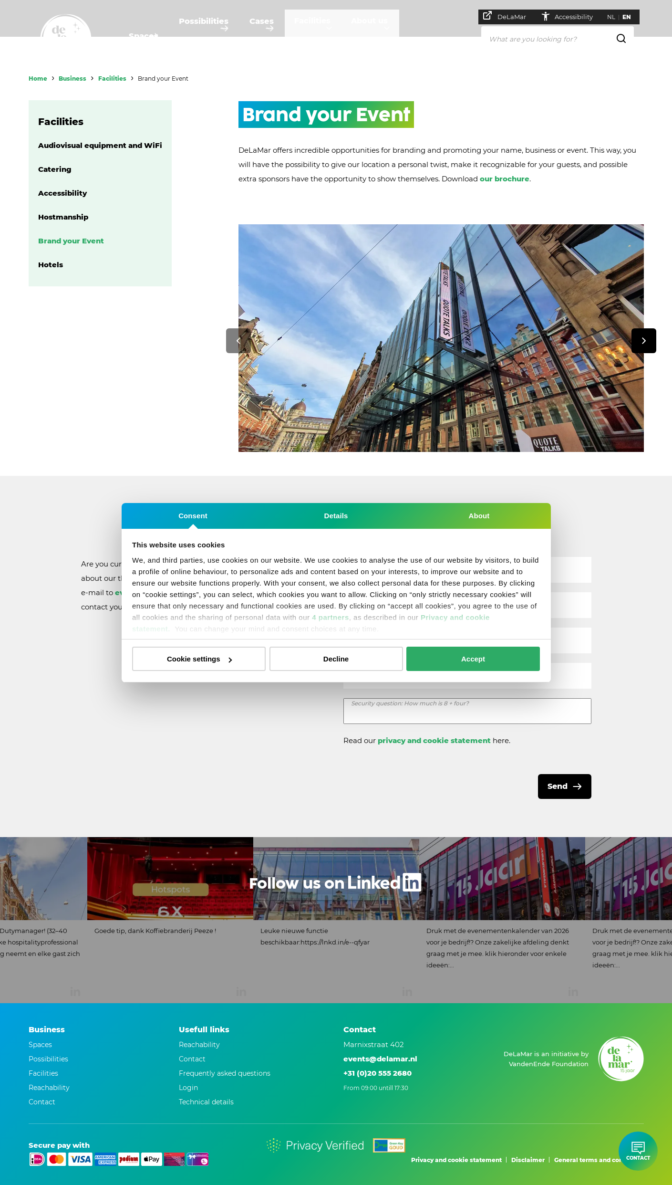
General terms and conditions (599, 1160)
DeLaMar (509, 16)
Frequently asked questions (224, 1073)
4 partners (330, 617)
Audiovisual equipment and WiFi (100, 145)
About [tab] (479, 516)
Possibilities (210, 36)
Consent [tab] (192, 516)
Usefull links (204, 1029)
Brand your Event (71, 240)
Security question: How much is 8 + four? (410, 703)
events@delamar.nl (380, 1058)
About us (399, 36)
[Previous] (238, 340)
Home (38, 78)
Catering (55, 169)
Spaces (143, 36)
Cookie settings (199, 659)
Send (558, 786)
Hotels (50, 264)
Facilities (334, 36)
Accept (473, 659)
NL (616, 17)
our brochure (504, 178)
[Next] (643, 340)
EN (631, 17)
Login (188, 1087)
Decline (336, 659)
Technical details (206, 1102)
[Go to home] (65, 39)
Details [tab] (336, 516)
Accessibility (571, 16)
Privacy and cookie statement (456, 1160)
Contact (192, 1059)
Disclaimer (528, 1160)
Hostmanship (63, 216)
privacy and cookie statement (434, 740)
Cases (276, 36)
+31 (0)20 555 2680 (377, 1073)
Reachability (199, 1044)
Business (72, 78)
